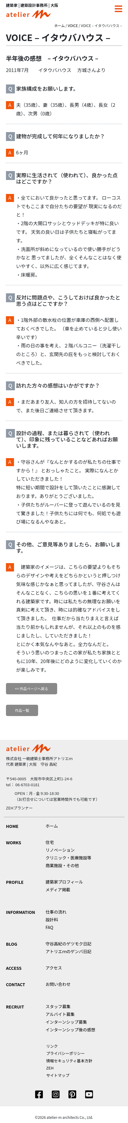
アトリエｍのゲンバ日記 (68, 951)
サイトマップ (57, 1075)
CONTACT (15, 984)
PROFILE (15, 882)
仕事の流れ (56, 912)
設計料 (52, 919)
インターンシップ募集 (66, 1022)
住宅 (50, 842)
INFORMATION (20, 912)
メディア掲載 (58, 889)
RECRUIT (15, 1007)
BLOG (11, 944)
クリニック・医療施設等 (68, 858)
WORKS (13, 842)
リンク (52, 1046)
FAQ (49, 927)
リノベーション (60, 850)
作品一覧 (22, 710)
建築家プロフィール (64, 882)
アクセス (54, 968)
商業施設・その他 (62, 865)
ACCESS (13, 968)
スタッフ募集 (58, 1006)
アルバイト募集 (60, 1014)
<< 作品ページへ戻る (31, 688)
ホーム (59, 25)
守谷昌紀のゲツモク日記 (68, 944)
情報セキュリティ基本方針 (69, 1061)
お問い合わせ (58, 984)
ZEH (50, 1068)
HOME (12, 826)
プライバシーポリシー (65, 1053)
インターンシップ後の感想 (70, 1030)
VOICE (73, 25)
